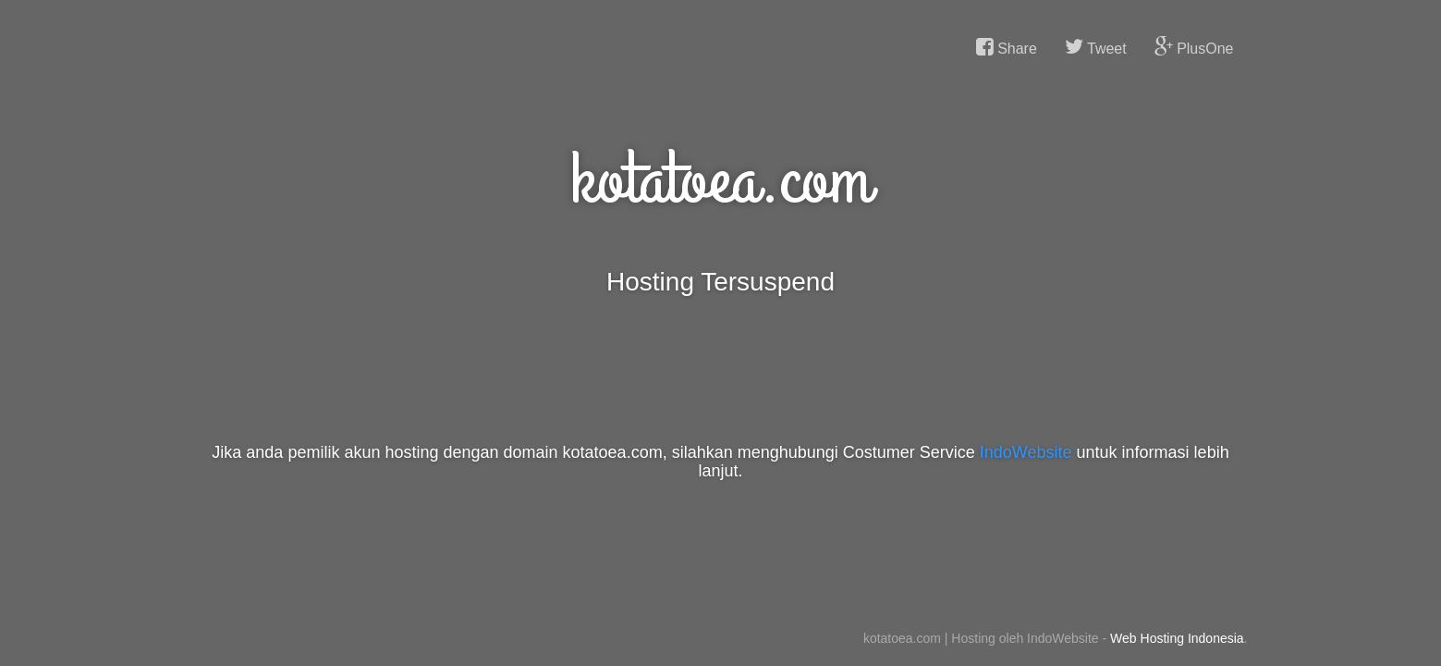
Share (1006, 47)
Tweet (1096, 47)
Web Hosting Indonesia (1177, 638)
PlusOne (1194, 47)
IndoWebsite (1026, 452)
